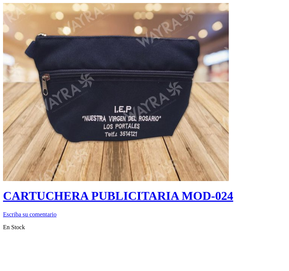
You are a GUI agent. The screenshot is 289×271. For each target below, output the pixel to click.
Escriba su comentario (29, 214)
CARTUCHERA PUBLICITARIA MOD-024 (118, 195)
